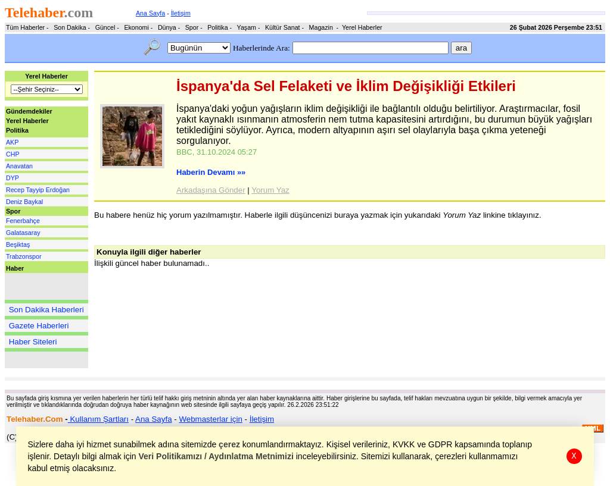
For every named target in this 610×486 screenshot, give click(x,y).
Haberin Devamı (210, 172)
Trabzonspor (23, 256)
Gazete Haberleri (39, 325)
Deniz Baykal (24, 201)
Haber (15, 268)
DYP (12, 177)
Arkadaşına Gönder (210, 190)
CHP (13, 154)
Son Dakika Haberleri (46, 309)
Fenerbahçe (23, 220)
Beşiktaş (18, 244)
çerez (230, 444)
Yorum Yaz (270, 190)
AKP (12, 142)
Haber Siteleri (33, 341)
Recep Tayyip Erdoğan (38, 189)
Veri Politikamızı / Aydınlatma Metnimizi (216, 456)
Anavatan (19, 166)
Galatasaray (23, 232)
